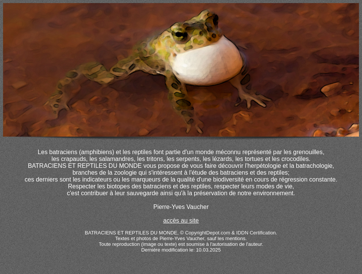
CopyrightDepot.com (207, 233)
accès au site (181, 220)
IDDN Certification (256, 233)
